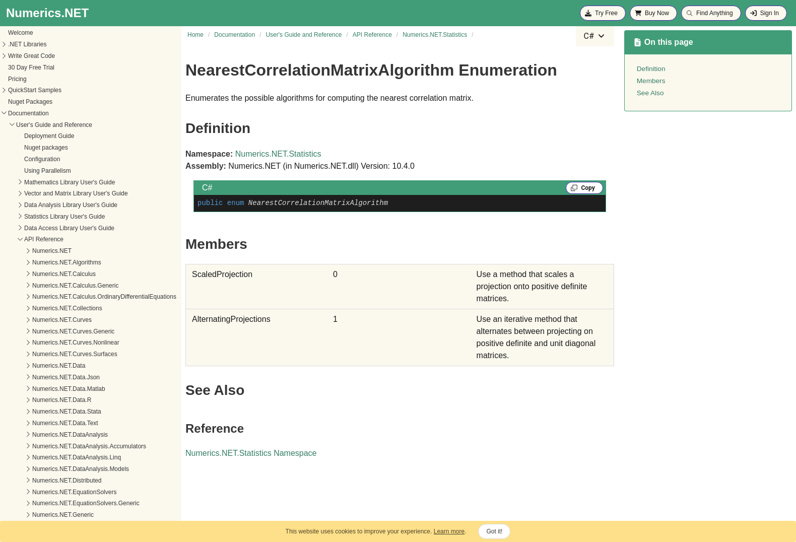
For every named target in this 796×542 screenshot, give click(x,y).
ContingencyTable (54, 182)
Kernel (38, 263)
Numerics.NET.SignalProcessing (65, 79)
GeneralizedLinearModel (63, 240)
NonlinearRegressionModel (66, 366)
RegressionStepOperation (64, 435)
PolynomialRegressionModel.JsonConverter (88, 412)
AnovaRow (44, 137)
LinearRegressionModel (62, 297)
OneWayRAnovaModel (60, 389)
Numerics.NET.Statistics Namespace (251, 453)
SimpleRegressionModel (62, 481)
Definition (651, 69)
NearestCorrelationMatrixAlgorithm (76, 355)
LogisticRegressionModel (63, 331)
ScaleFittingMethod (56, 458)
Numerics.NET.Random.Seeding (65, 68)
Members (651, 81)
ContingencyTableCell (59, 194)
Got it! (494, 531)
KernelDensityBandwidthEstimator (75, 286)
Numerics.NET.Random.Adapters (66, 33)
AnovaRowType (51, 148)
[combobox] (595, 36)
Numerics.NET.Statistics (54, 102)
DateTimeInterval (53, 206)
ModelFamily (47, 343)
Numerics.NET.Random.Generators (69, 56)
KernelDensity (49, 274)
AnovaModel (46, 113)
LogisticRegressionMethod (65, 320)
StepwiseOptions (52, 515)
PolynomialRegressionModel (68, 400)
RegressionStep (51, 424)
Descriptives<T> (52, 217)
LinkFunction (47, 309)
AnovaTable (45, 160)
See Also (650, 93)
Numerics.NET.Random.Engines (65, 45)
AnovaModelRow (53, 125)
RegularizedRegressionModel (69, 446)
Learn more (449, 531)
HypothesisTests (52, 251)
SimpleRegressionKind (60, 469)
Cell (35, 171)
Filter (36, 228)
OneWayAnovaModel (58, 377)
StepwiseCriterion (53, 504)
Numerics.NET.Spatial (51, 91)
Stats (36, 492)
